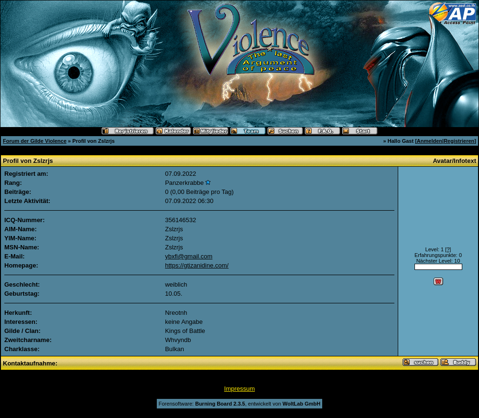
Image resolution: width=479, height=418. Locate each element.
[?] (448, 249)
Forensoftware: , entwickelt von (239, 404)
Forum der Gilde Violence (34, 141)
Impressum (239, 388)
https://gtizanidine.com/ (197, 265)
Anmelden (429, 141)
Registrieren (459, 141)
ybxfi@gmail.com (188, 256)
